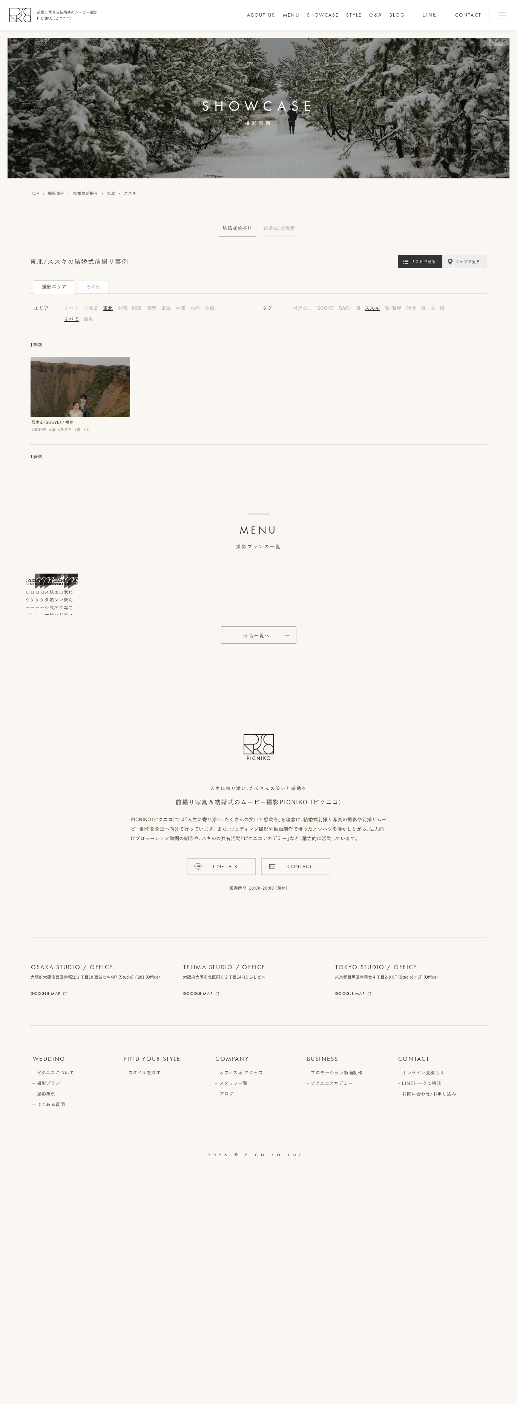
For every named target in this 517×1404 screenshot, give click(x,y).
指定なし (303, 308)
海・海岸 (393, 308)
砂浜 (411, 308)
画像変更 (498, 42)
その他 (93, 286)
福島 (88, 319)
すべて (71, 308)
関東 (137, 308)
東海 (166, 308)
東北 (108, 308)
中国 (122, 308)
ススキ (372, 308)
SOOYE (325, 308)
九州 (195, 308)
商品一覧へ (256, 869)
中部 (180, 308)
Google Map (45, 1227)
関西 (151, 308)
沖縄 (209, 308)
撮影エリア (54, 286)
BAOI (345, 308)
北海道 (90, 308)
